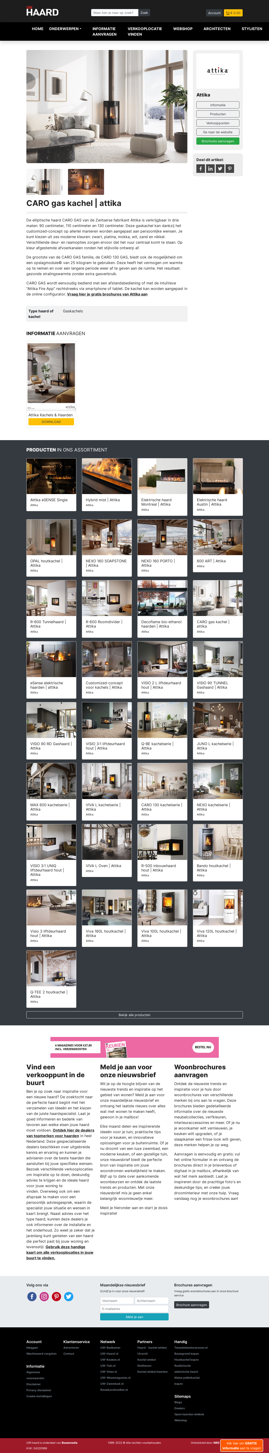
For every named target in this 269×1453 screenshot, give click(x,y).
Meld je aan (134, 1317)
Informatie (218, 105)
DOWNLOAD (51, 422)
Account (214, 13)
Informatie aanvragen (105, 31)
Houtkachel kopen (186, 1359)
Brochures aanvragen (218, 141)
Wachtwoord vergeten (41, 1353)
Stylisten (252, 28)
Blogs (178, 1402)
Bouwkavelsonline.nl (114, 1389)
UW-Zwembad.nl (112, 1383)
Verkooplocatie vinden (145, 31)
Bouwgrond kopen (186, 1353)
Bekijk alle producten (134, 1015)
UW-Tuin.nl (107, 1365)
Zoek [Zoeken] (144, 13)
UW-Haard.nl (109, 1353)
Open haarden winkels (189, 1414)
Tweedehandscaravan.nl (190, 1347)
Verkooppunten (217, 123)
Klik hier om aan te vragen (242, 1445)
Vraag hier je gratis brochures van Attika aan (107, 294)
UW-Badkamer (110, 1347)
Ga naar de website (217, 132)
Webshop (182, 28)
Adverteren (71, 1347)
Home (37, 28)
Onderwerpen (64, 28)
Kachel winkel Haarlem (152, 1371)
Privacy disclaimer (38, 1390)
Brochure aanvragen (191, 1305)
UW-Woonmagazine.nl (115, 1377)
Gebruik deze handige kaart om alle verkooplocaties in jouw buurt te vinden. (59, 1252)
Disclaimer (33, 1384)
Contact (68, 1353)
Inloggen (32, 1347)
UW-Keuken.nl (110, 1359)
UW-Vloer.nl (108, 1371)
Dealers (179, 1408)
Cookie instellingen (39, 1396)
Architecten (217, 28)
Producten (218, 114)
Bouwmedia (69, 1442)
